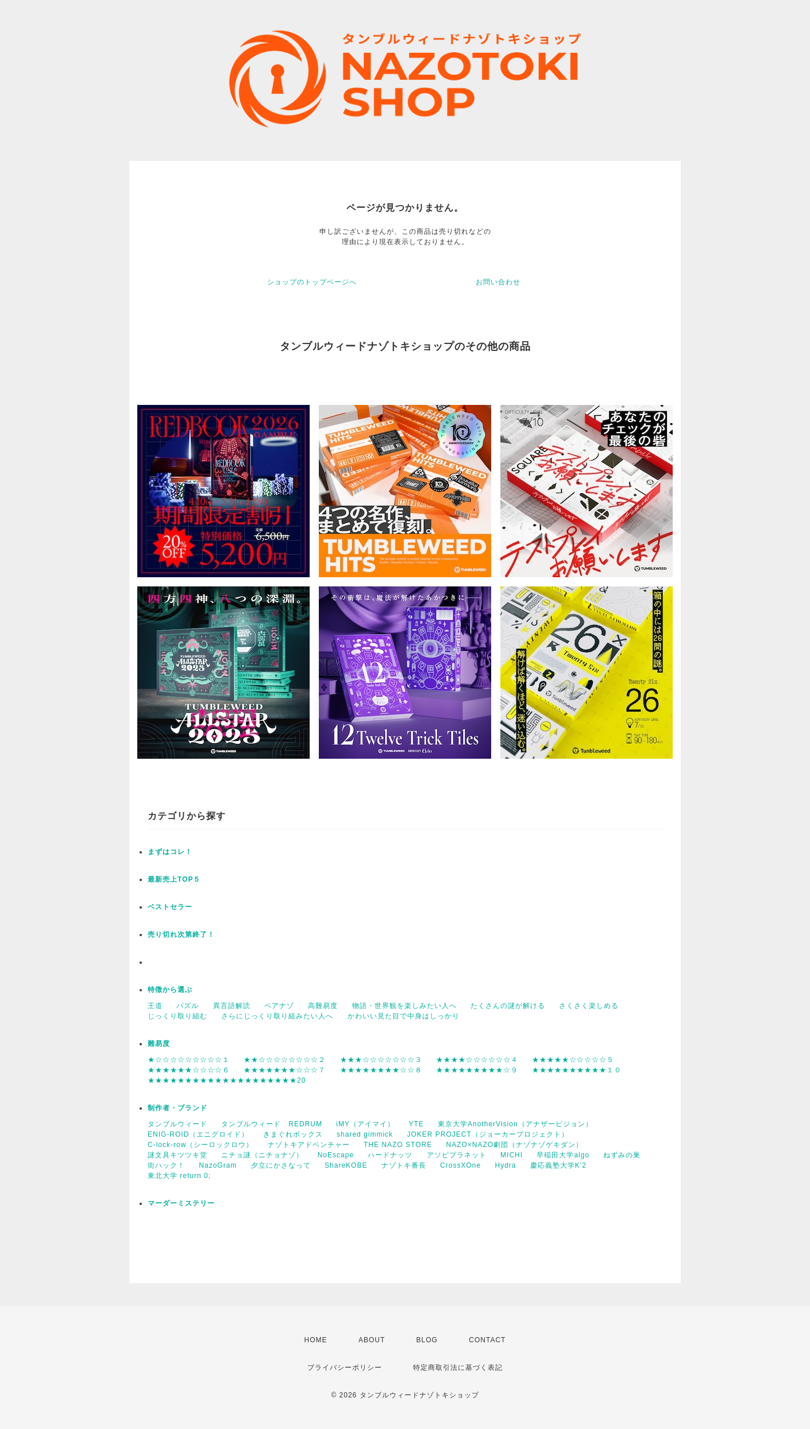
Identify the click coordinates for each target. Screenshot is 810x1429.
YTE (415, 1124)
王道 (155, 1006)
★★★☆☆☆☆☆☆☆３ (381, 1060)
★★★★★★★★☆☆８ (381, 1070)
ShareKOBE (346, 1165)
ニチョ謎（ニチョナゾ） (262, 1155)
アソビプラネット (457, 1155)
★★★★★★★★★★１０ (577, 1070)
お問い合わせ (498, 282)
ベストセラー (170, 907)
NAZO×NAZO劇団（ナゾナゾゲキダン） (515, 1145)
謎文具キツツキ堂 (177, 1155)
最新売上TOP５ (174, 879)
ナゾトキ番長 (403, 1165)
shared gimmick (365, 1134)
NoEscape (336, 1155)
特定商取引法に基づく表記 (458, 1368)
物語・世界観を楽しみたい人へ (404, 1006)
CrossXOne (460, 1165)
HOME (315, 1340)
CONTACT (487, 1340)
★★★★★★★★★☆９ (477, 1070)
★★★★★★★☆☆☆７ (285, 1070)
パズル (187, 1006)
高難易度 (323, 1006)
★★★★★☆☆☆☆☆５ (573, 1060)
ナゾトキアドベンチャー (309, 1145)
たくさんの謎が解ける (507, 1006)
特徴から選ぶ (170, 990)
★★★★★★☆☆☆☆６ (189, 1070)
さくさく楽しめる (589, 1006)
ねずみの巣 (622, 1155)
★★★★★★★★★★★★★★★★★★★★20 (227, 1080)
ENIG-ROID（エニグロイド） (198, 1134)
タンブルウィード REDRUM (271, 1124)
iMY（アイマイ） (365, 1124)
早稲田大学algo (563, 1155)
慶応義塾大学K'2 (558, 1165)
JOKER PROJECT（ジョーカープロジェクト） (487, 1134)
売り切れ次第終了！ (181, 934)
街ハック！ (166, 1165)
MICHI (511, 1155)
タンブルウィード (177, 1124)
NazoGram (218, 1165)
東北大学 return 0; (179, 1176)
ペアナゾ (279, 1006)
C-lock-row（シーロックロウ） (200, 1145)
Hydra (505, 1165)
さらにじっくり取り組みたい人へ (277, 1016)
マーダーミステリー (181, 1203)
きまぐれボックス (293, 1134)
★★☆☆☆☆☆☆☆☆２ (285, 1060)
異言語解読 (231, 1006)
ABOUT (371, 1340)
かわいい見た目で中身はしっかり (404, 1016)
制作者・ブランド (177, 1108)
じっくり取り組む (177, 1016)
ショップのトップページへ (312, 282)
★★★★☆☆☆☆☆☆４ (477, 1060)
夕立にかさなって (281, 1165)
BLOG (427, 1340)
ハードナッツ (390, 1155)
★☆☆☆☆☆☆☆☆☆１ (189, 1060)
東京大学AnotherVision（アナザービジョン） (515, 1124)
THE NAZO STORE (398, 1145)
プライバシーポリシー (344, 1368)
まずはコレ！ (170, 852)
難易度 (159, 1044)
